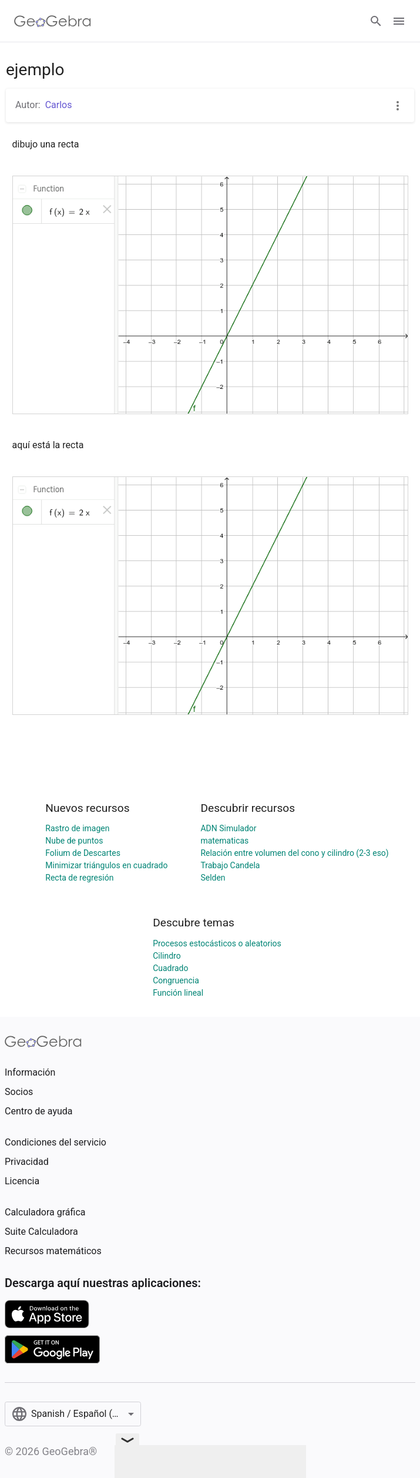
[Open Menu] (399, 21)
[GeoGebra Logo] (52, 21)
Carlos (58, 104)
